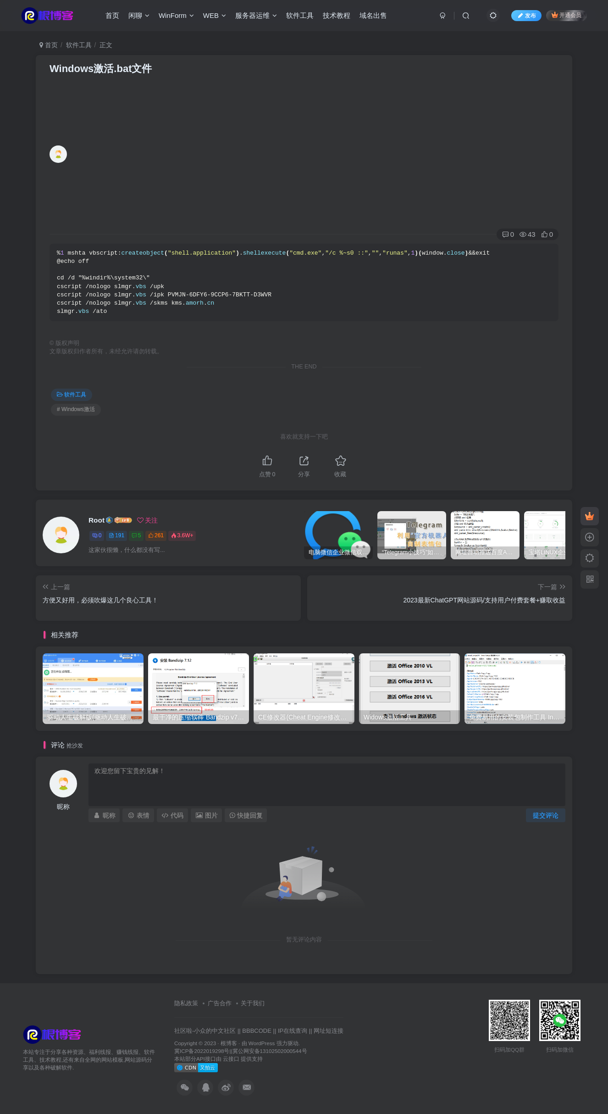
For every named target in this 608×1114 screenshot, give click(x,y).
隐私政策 (186, 1003)
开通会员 (566, 14)
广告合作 (220, 1003)
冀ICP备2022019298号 (201, 1051)
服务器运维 (256, 15)
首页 (112, 15)
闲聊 (138, 15)
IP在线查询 (292, 1030)
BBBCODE (256, 1030)
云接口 (231, 1059)
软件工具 (300, 15)
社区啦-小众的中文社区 (205, 1030)
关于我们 (253, 1003)
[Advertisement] (315, 156)
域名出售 (373, 15)
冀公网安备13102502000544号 (269, 1051)
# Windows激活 (76, 409)
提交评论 (545, 815)
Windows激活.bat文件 (101, 68)
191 (116, 535)
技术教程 (336, 15)
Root (96, 520)
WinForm (176, 15)
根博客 (229, 1043)
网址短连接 (328, 1030)
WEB (214, 15)
